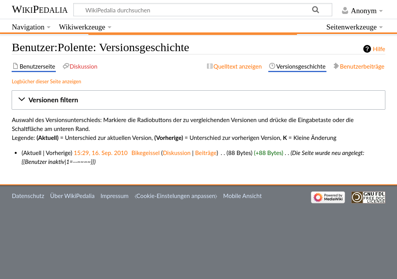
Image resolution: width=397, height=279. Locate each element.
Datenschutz (28, 195)
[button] (198, 100)
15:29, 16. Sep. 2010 (101, 152)
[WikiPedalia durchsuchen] (203, 9)
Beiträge (205, 152)
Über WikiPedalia (72, 195)
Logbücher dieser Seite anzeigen (46, 81)
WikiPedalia (39, 9)
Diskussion (177, 152)
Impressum (114, 195)
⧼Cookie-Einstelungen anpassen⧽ (176, 195)
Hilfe (379, 48)
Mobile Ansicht (242, 195)
